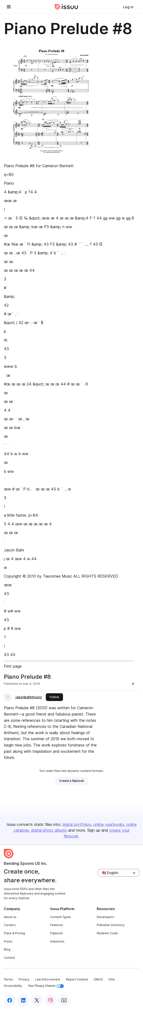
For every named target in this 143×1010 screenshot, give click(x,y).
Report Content (77, 979)
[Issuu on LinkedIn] (23, 1000)
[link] (128, 7)
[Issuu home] (66, 6)
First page (13, 666)
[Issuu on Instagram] (50, 1000)
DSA (112, 979)
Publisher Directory (111, 925)
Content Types (60, 917)
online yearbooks (108, 824)
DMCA (98, 979)
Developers (105, 917)
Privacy (24, 979)
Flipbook (56, 933)
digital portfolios (76, 824)
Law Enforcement (47, 979)
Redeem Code (107, 933)
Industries (57, 941)
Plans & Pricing (14, 933)
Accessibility (13, 985)
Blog (7, 949)
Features (56, 925)
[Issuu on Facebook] (10, 1000)
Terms (8, 979)
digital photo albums (49, 830)
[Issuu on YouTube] (64, 1000)
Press (8, 941)
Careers (10, 925)
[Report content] (134, 684)
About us (10, 917)
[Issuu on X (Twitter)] (37, 1000)
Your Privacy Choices (46, 986)
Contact (9, 957)
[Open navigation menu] (9, 7)
